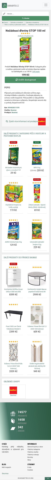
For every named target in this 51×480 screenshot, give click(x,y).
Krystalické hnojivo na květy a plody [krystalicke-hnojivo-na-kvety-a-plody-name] (13, 206)
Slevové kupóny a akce (35, 447)
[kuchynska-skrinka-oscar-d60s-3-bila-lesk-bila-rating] (13, 267)
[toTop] (48, 478)
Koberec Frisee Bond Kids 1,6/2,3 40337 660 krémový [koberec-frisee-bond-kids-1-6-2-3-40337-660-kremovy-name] (13, 366)
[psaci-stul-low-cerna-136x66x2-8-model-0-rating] (13, 304)
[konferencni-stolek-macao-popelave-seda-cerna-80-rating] (37, 267)
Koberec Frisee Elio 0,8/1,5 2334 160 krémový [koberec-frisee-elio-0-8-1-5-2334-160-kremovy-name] (37, 327)
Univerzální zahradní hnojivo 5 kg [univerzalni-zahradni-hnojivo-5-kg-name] (37, 243)
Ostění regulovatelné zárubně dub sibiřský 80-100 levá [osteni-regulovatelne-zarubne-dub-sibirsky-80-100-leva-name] (37, 366)
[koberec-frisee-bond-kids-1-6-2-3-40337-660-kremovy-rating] (13, 341)
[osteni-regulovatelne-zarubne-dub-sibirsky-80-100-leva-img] (37, 352)
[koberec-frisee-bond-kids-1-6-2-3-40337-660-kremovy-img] (13, 352)
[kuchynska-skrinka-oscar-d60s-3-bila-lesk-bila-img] (13, 278)
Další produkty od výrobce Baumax (20, 257)
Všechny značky (32, 452)
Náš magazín (6, 467)
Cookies (30, 470)
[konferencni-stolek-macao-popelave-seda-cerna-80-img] (37, 278)
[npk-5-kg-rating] (37, 146)
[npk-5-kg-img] (37, 156)
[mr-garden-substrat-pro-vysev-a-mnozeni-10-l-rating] (13, 146)
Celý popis (36, 72)
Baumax (14, 110)
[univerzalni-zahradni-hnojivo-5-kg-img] (37, 230)
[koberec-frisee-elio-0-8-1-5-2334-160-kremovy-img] (37, 315)
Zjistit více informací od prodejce (25, 121)
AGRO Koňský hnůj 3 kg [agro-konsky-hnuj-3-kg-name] (13, 242)
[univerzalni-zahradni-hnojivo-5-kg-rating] (37, 220)
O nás (29, 467)
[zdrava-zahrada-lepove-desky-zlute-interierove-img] (37, 193)
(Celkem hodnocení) (25, 36)
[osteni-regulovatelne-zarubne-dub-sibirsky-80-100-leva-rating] (37, 341)
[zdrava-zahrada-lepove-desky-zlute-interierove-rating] (37, 183)
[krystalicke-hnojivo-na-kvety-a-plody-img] (13, 193)
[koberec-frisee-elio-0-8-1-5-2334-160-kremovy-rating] (37, 304)
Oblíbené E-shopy (12, 381)
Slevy (29, 460)
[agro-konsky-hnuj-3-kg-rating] (13, 220)
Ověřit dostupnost (25, 79)
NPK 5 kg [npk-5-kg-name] (37, 167)
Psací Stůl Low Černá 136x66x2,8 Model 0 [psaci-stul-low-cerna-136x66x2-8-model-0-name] (13, 327)
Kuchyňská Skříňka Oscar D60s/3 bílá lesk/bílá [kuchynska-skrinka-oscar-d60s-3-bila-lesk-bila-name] (13, 290)
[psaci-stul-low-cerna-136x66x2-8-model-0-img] (13, 315)
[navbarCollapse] (46, 5)
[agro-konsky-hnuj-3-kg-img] (13, 230)
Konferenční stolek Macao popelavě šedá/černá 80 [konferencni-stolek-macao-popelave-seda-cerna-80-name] (37, 290)
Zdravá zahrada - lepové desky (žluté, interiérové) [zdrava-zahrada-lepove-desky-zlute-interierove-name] (37, 206)
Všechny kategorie (33, 449)
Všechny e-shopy (33, 455)
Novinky (30, 457)
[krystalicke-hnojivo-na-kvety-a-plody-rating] (13, 183)
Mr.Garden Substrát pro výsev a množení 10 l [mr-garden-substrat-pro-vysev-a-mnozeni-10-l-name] (13, 169)
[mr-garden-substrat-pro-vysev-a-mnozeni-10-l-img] (13, 156)
